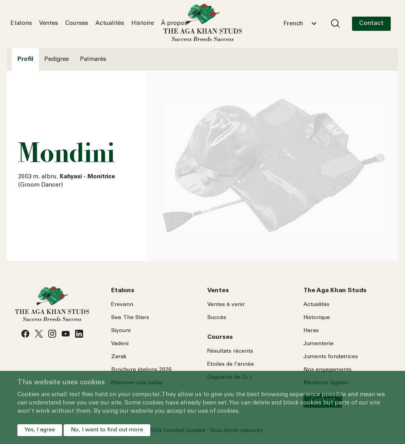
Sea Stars (130, 318)
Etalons (21, 23)
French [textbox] (293, 24)
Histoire (142, 23)
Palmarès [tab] (93, 59)
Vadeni (120, 344)
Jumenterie (318, 344)
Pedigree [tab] (56, 59)
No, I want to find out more (107, 430)
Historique (316, 318)
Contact (371, 23)
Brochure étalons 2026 (141, 370)
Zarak (119, 357)
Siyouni (121, 331)
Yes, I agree (40, 430)
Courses (76, 23)
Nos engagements (327, 370)
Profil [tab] (25, 59)
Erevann (122, 305)
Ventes (48, 23)
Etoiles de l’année (230, 364)
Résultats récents (230, 351)
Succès (216, 318)
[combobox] (300, 23)
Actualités (109, 23)
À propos (174, 23)
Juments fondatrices (330, 357)
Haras (311, 331)
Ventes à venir (226, 305)
